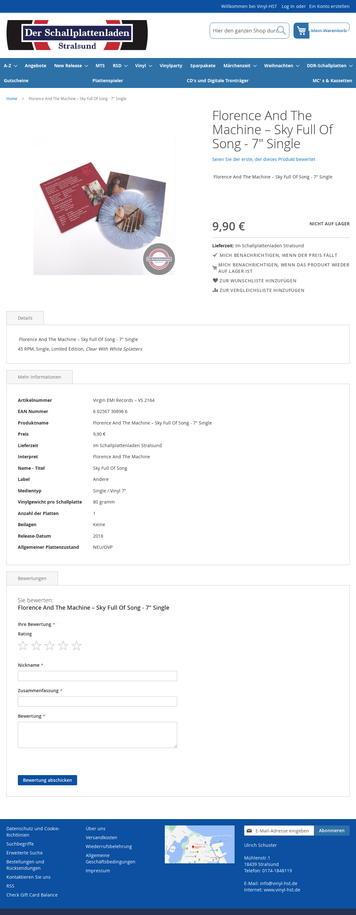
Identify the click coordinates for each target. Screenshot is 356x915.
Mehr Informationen (39, 377)
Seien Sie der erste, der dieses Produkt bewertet (263, 159)
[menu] (178, 73)
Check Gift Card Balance (32, 895)
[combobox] (245, 31)
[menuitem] (10, 65)
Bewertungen (32, 578)
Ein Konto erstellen (329, 6)
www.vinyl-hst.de (282, 890)
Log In (288, 6)
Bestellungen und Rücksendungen (25, 865)
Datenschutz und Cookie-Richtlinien (33, 831)
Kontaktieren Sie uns (28, 877)
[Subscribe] (332, 830)
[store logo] (77, 35)
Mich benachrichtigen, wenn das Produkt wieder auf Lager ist (284, 268)
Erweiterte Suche (24, 853)
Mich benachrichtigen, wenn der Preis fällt (278, 255)
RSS (10, 886)
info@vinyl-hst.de (278, 883)
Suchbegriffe (20, 844)
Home (11, 98)
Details (25, 318)
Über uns (95, 828)
